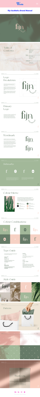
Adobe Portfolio (22, 394)
